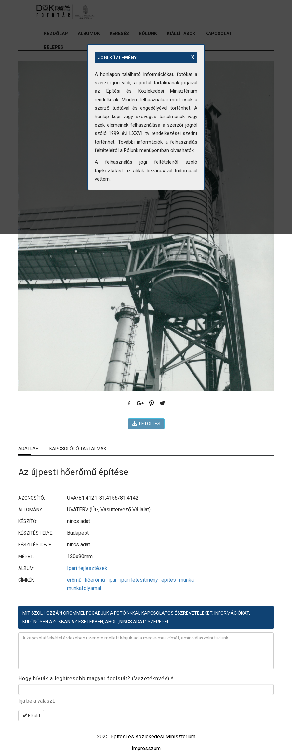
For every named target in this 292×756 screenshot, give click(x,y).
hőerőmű (95, 580)
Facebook (129, 403)
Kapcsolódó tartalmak (77, 448)
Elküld (31, 715)
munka (186, 580)
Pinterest (151, 403)
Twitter (162, 403)
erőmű (74, 580)
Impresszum (146, 748)
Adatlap (28, 448)
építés (168, 580)
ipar (112, 580)
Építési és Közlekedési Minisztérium (153, 737)
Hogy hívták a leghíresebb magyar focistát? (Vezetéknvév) (96, 678)
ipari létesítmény (139, 580)
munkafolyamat (84, 588)
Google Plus (140, 403)
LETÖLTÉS (146, 423)
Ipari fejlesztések (87, 568)
